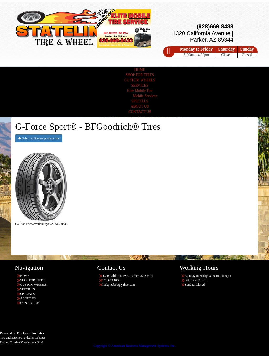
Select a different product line (38, 138)
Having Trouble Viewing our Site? (21, 342)
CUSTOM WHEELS (139, 80)
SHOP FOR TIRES (140, 75)
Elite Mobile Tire (139, 91)
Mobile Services (145, 96)
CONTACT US (139, 112)
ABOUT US (140, 106)
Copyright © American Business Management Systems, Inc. (134, 346)
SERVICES (139, 85)
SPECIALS (139, 101)
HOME (139, 70)
